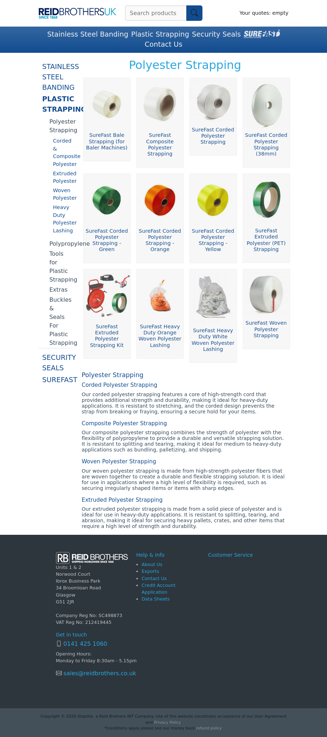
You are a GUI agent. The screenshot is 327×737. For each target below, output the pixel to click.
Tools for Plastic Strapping (61, 266)
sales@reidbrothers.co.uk (99, 673)
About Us (152, 564)
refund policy (208, 728)
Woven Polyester (63, 194)
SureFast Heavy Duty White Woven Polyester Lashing (213, 340)
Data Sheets (156, 599)
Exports (150, 571)
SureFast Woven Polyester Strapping (266, 329)
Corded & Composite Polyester (63, 152)
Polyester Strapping (61, 126)
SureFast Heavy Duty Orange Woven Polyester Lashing (160, 336)
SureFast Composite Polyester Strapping (160, 144)
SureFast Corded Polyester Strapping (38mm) (266, 144)
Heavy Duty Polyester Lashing (63, 218)
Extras (59, 289)
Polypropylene (61, 243)
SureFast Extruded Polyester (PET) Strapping (266, 240)
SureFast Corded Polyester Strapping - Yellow (213, 240)
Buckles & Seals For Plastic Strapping (61, 321)
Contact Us (163, 44)
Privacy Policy (167, 722)
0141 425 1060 (85, 643)
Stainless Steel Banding (87, 34)
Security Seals (216, 34)
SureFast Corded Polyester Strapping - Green (107, 240)
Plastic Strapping (160, 34)
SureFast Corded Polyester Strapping (213, 136)
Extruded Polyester (63, 177)
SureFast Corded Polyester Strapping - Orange (160, 240)
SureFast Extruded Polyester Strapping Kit (107, 336)
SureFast (57, 380)
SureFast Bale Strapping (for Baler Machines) (106, 141)
